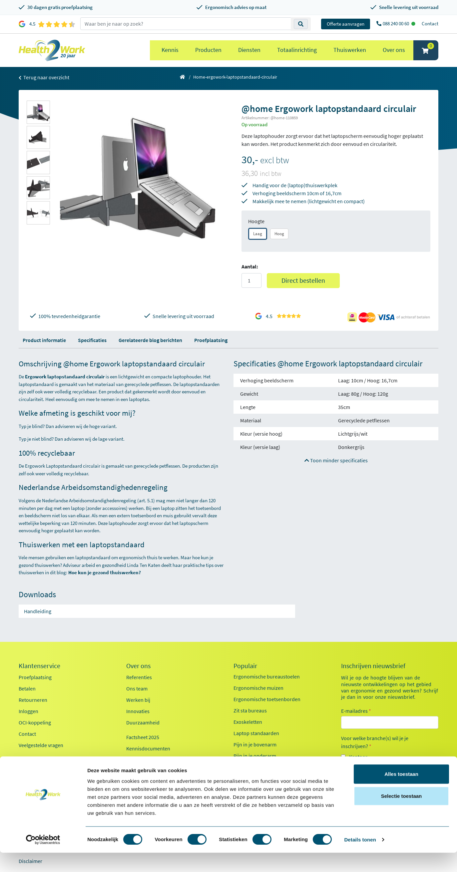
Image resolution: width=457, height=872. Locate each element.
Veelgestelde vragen (41, 745)
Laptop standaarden (256, 733)
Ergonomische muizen (258, 687)
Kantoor (358, 756)
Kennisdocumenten (148, 748)
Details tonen (360, 859)
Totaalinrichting (297, 50)
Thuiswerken (349, 50)
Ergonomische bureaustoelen (266, 676)
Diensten (249, 50)
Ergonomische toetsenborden (266, 699)
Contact (430, 23)
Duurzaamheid (143, 722)
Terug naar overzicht (44, 77)
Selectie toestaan (401, 815)
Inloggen (28, 711)
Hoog (279, 233)
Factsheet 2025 (142, 737)
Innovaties (138, 711)
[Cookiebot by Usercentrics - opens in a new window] (43, 859)
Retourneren (33, 699)
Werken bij (138, 699)
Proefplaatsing (211, 340)
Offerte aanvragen (345, 24)
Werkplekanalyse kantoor (262, 767)
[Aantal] (251, 280)
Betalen (27, 688)
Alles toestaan (401, 793)
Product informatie (44, 340)
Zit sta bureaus (250, 710)
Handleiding (37, 611)
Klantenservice (39, 666)
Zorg (354, 768)
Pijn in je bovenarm (254, 744)
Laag (257, 233)
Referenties (139, 677)
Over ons (394, 50)
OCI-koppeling (35, 722)
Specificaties (92, 340)
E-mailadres (356, 710)
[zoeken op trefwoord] (185, 23)
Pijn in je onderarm (254, 755)
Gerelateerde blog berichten (150, 340)
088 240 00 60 (396, 23)
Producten (208, 50)
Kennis (170, 50)
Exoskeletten (247, 721)
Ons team (137, 688)
